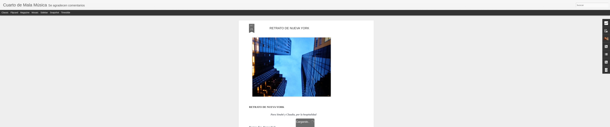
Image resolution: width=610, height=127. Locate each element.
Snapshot (54, 12)
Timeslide (65, 12)
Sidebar (44, 12)
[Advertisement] (346, 72)
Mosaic (35, 12)
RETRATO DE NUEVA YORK (289, 28)
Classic (5, 12)
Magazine (25, 12)
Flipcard (14, 12)
